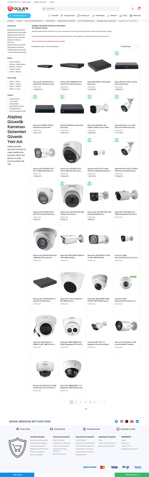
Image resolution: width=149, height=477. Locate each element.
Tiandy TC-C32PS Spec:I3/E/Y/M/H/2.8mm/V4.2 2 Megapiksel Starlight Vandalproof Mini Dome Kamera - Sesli (126, 300)
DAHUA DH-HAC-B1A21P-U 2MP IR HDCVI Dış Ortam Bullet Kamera (126, 170)
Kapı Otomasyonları (59, 454)
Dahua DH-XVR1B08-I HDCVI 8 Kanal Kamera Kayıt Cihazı (43, 126)
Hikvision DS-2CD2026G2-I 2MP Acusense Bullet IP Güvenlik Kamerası (125, 343)
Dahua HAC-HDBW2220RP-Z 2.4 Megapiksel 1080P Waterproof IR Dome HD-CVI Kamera (71, 387)
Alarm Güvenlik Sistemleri (38, 443)
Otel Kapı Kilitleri (81, 455)
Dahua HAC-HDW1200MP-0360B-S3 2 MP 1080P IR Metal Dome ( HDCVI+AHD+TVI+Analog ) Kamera (99, 300)
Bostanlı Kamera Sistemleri (16, 30)
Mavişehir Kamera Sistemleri (16, 32)
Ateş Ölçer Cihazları (36, 455)
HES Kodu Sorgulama (37, 452)
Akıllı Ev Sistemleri (59, 440)
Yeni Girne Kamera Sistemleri (16, 52)
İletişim (123, 440)
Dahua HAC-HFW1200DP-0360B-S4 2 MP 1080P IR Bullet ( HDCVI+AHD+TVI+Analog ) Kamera (72, 257)
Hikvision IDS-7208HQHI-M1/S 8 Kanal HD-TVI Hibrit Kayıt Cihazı (71, 83)
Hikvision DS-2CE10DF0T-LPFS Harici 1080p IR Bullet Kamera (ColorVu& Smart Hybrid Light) (43, 170)
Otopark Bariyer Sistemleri (84, 449)
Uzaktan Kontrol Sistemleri (61, 443)
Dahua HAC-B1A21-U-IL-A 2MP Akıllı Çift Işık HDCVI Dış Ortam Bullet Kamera (125, 126)
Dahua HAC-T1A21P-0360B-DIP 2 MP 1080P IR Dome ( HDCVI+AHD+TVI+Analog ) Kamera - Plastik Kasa (72, 300)
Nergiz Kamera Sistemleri (15, 47)
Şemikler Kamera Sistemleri (16, 45)
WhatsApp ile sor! (132, 475)
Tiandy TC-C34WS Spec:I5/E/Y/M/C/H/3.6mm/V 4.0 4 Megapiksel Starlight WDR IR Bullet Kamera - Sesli (126, 257)
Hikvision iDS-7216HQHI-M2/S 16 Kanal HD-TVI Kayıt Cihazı (44, 300)
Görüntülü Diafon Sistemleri (85, 452)
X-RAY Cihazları (81, 440)
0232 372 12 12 (126, 446)
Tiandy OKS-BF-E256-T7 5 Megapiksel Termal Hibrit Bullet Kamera (98, 343)
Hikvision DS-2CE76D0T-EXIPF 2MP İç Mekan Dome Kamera (72, 213)
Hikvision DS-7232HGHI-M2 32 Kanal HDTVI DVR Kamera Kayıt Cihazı (43, 83)
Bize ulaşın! (17, 475)
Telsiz (100, 440)
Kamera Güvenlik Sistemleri (39, 440)
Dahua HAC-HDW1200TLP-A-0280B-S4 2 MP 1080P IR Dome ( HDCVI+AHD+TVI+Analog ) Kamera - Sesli (44, 343)
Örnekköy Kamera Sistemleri (16, 50)
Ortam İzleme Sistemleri (61, 446)
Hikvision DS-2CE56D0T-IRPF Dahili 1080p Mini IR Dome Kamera (45, 256)
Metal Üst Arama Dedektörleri (85, 443)
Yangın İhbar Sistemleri (37, 446)
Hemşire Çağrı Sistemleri (107, 446)
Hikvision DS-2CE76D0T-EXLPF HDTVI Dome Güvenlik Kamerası (44, 213)
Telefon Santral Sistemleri (107, 443)
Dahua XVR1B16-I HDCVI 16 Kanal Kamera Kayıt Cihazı (126, 83)
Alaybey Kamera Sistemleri (16, 35)
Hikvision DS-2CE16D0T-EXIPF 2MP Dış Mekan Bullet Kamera (99, 213)
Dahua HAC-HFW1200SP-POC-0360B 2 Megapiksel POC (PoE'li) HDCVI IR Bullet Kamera (126, 213)
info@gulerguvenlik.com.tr (129, 449)
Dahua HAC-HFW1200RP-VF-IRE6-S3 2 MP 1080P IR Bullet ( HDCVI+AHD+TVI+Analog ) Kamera (99, 257)
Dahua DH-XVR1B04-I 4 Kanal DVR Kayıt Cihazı (71, 126)
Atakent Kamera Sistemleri (16, 37)
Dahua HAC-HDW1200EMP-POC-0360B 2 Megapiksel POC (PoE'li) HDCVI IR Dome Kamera (71, 343)
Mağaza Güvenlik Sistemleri (39, 449)
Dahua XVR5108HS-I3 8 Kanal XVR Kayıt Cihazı (99, 83)
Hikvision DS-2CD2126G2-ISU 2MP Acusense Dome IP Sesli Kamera (44, 387)
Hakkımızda (125, 443)
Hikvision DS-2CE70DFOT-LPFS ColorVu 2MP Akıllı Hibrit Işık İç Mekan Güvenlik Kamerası (70, 170)
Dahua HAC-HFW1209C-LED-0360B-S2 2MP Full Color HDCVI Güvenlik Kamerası (98, 126)
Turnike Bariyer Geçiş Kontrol (85, 446)
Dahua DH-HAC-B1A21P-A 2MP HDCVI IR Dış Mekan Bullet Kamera (99, 170)
